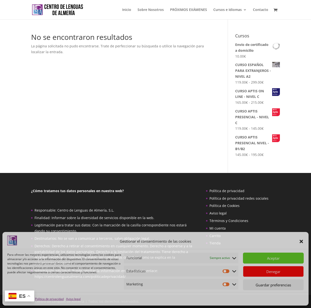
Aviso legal (73, 299)
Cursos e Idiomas (227, 10)
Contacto (260, 10)
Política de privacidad (49, 299)
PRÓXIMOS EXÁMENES (188, 10)
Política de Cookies (224, 205)
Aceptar (273, 258)
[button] (301, 241)
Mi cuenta (217, 228)
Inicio (126, 10)
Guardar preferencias (273, 284)
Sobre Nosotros (151, 10)
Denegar (273, 271)
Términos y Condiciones (228, 220)
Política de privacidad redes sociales (238, 198)
